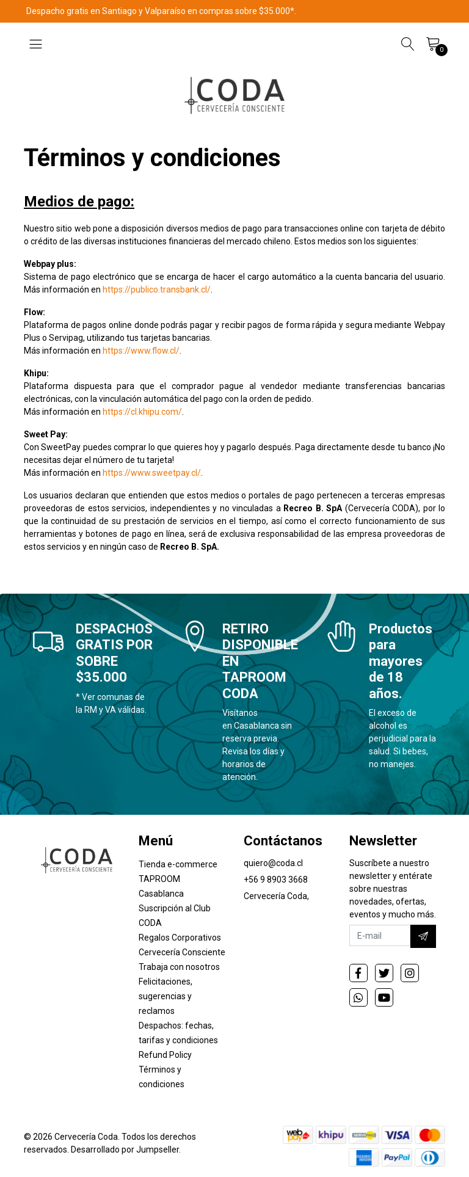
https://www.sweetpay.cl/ (152, 473)
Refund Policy (165, 1055)
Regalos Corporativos (180, 937)
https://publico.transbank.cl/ (157, 289)
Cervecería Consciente (182, 952)
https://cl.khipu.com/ (142, 412)
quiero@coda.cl (273, 863)
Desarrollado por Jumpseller (125, 1149)
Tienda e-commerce (178, 864)
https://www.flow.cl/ (141, 350)
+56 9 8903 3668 (276, 879)
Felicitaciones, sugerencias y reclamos (165, 996)
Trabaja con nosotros (179, 967)
